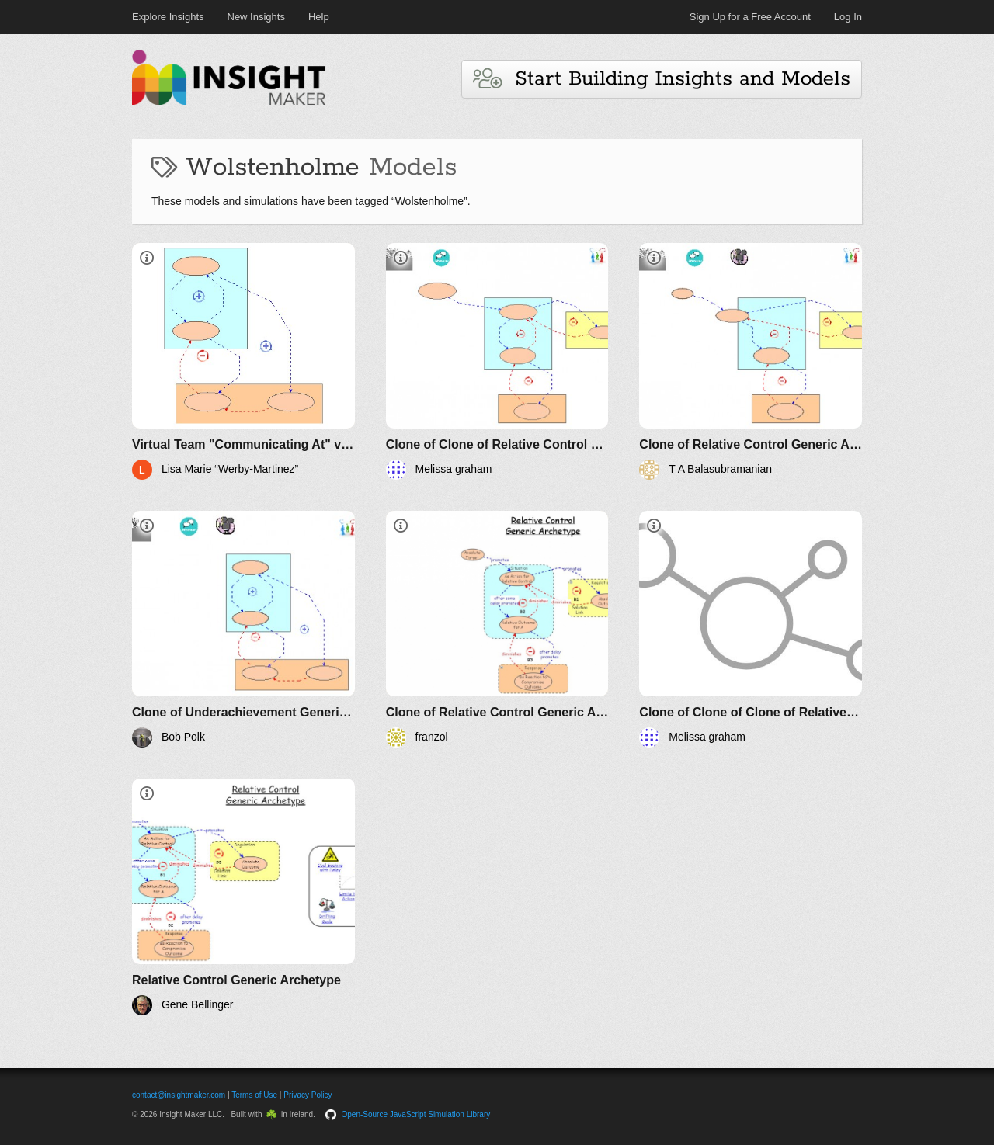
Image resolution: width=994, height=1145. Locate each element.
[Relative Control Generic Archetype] (243, 897)
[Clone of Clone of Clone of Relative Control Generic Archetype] (750, 629)
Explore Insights (168, 17)
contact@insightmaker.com (178, 1095)
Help (318, 17)
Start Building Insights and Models (661, 78)
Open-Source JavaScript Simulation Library (416, 1114)
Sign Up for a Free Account (750, 17)
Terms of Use (254, 1095)
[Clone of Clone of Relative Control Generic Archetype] (497, 361)
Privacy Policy (307, 1095)
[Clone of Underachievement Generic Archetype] (243, 629)
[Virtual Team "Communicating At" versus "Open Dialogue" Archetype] (243, 361)
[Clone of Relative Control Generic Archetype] (750, 361)
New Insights (256, 17)
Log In (848, 17)
